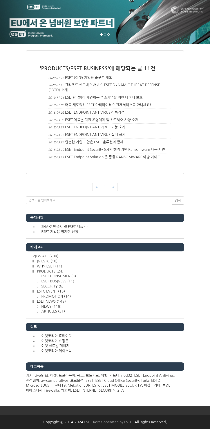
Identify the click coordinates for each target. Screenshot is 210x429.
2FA (120, 390)
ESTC (96, 385)
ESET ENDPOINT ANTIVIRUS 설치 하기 (95, 134)
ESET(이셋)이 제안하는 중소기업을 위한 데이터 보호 (104, 97)
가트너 (114, 375)
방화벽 (66, 390)
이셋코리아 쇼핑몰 (55, 341)
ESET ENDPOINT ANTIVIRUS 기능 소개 (95, 127)
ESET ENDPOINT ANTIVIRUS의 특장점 (95, 112)
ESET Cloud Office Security (117, 380)
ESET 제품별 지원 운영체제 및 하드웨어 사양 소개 (101, 120)
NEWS (51, 306)
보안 (165, 385)
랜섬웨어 (32, 380)
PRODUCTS (49, 271)
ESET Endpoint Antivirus (154, 375)
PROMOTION (55, 296)
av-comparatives (54, 380)
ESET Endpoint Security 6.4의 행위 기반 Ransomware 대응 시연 (115, 149)
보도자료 (92, 375)
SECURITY (51, 286)
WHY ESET (49, 266)
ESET (89, 380)
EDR (86, 385)
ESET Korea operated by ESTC (108, 422)
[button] (15, 22)
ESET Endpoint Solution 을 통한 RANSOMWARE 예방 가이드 (113, 157)
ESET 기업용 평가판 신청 (59, 231)
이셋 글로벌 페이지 (55, 345)
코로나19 (58, 385)
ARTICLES (52, 311)
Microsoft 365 (37, 385)
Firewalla (51, 390)
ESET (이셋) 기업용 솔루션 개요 (88, 77)
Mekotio (74, 385)
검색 (178, 200)
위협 (104, 375)
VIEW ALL (45, 256)
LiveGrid (41, 375)
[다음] (113, 187)
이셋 (53, 375)
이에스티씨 (34, 390)
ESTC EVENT (50, 291)
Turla (145, 380)
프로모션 (76, 380)
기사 (29, 375)
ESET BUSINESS (57, 281)
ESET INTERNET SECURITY (94, 390)
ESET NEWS (51, 301)
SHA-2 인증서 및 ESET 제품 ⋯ (64, 226)
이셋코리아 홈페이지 (56, 336)
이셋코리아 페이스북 (56, 351)
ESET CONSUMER (58, 276)
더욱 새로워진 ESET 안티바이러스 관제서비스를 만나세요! (108, 105)
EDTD (155, 380)
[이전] (96, 187)
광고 (80, 375)
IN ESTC (47, 261)
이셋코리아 (152, 385)
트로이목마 (67, 375)
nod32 (126, 375)
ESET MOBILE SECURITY (122, 385)
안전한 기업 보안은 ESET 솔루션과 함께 (94, 142)
